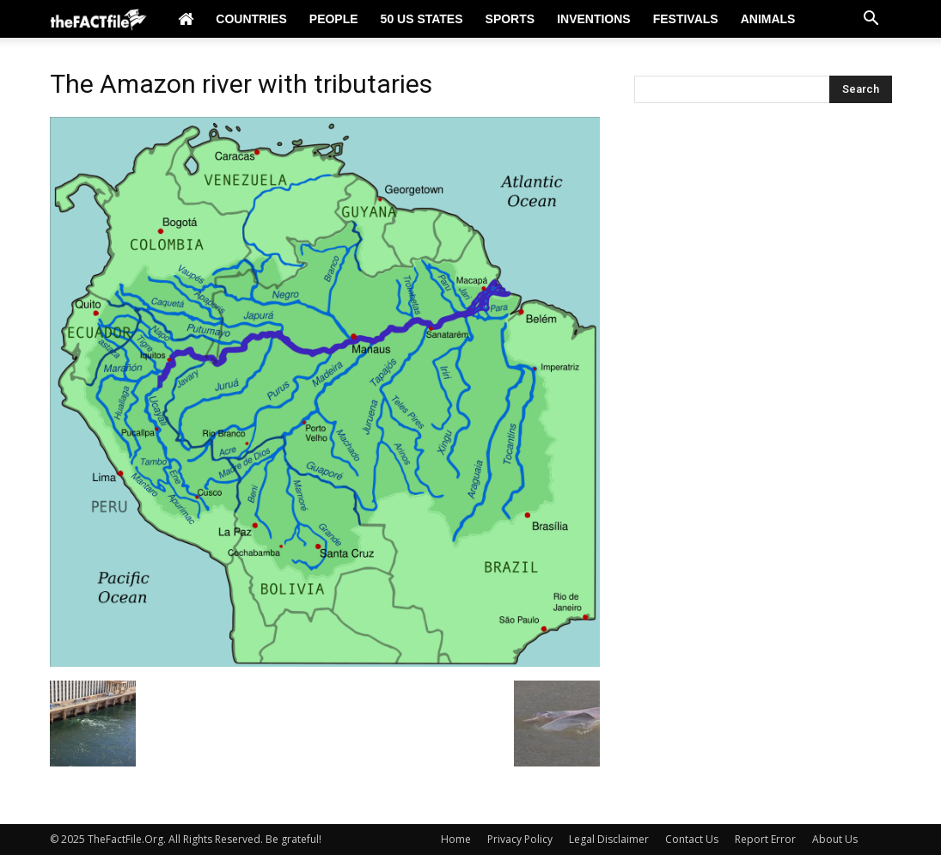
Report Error (765, 839)
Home (456, 839)
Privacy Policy (520, 839)
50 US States (422, 19)
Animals (768, 19)
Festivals (685, 19)
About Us (835, 839)
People (333, 19)
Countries (251, 19)
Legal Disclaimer (609, 839)
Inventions (594, 19)
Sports (510, 19)
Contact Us (691, 839)
